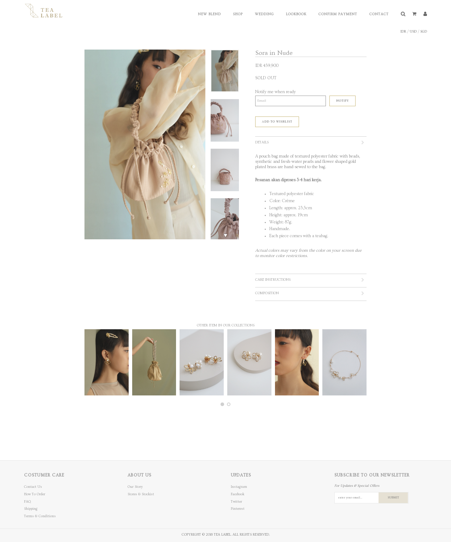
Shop (238, 14)
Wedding (264, 14)
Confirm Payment (337, 14)
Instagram (239, 487)
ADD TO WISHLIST (277, 121)
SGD (423, 31)
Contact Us (33, 487)
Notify (342, 100)
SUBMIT (393, 497)
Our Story (135, 487)
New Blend (209, 14)
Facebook (237, 494)
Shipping (30, 509)
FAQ (27, 502)
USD (413, 31)
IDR (403, 31)
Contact (379, 14)
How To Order (34, 494)
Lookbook (296, 14)
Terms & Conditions (40, 516)
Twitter (236, 502)
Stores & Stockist (141, 494)
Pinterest (238, 509)
